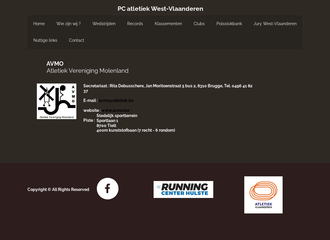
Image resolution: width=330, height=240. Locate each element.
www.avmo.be (115, 110)
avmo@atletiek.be (116, 100)
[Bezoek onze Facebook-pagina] (107, 188)
